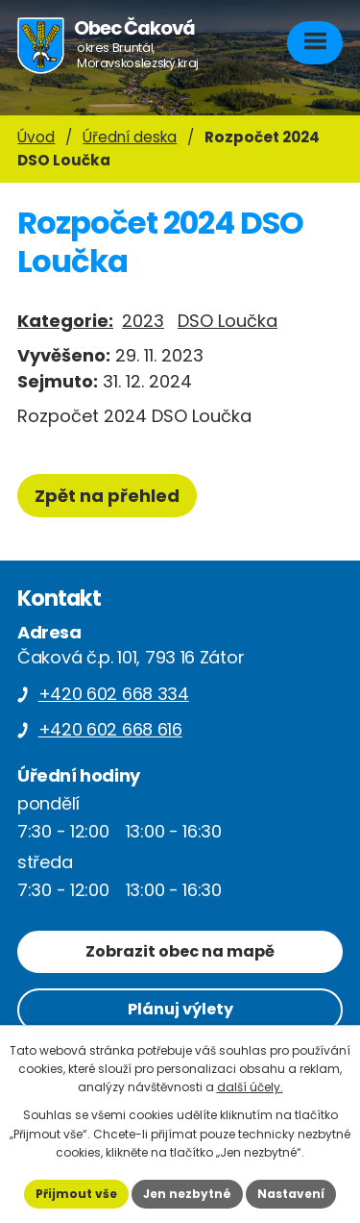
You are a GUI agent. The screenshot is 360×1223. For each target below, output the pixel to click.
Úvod (36, 137)
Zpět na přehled (107, 496)
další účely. (250, 1087)
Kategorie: (65, 321)
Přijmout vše (76, 1194)
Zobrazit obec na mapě (180, 951)
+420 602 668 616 (110, 729)
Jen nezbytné (187, 1194)
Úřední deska (130, 137)
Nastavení (290, 1194)
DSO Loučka (227, 321)
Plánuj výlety (180, 1009)
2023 (143, 321)
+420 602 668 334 (113, 694)
